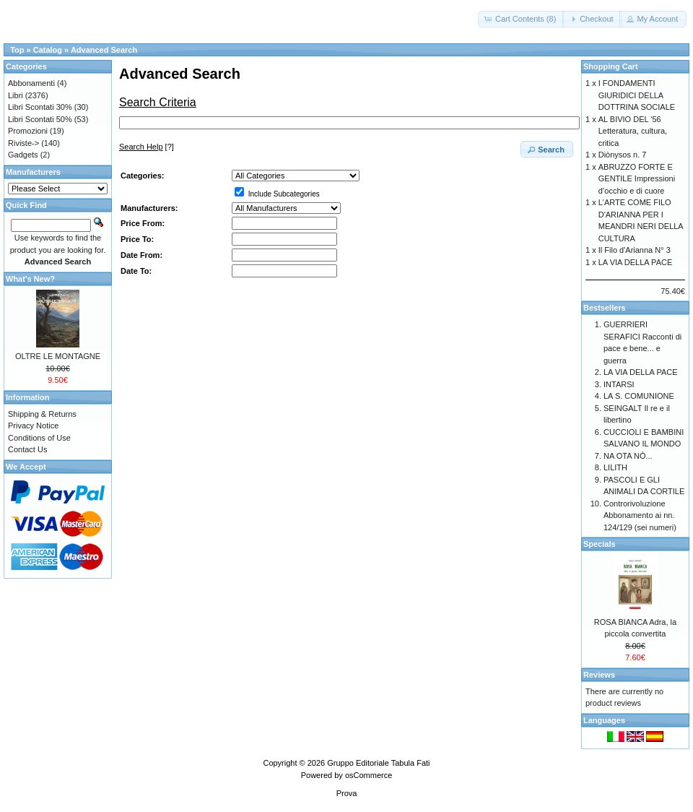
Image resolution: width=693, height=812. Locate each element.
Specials (599, 544)
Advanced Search (104, 50)
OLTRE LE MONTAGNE (57, 356)
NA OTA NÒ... (628, 456)
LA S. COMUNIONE (638, 396)
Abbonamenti (31, 83)
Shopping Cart (610, 66)
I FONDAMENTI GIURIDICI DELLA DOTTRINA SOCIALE (636, 95)
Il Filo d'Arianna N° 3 (634, 250)
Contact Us (27, 449)
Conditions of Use (39, 437)
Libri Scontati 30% (40, 107)
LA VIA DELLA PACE (635, 262)
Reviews (599, 674)
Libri (15, 95)
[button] (521, 19)
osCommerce (368, 775)
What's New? (30, 279)
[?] (146, 146)
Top (17, 50)
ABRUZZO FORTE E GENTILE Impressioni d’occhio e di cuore (636, 179)
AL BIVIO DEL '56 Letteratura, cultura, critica (632, 131)
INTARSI (619, 384)
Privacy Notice (33, 425)
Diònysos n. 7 (622, 154)
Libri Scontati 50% (40, 119)
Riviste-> (23, 143)
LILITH (615, 467)
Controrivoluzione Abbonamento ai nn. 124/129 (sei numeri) (639, 515)
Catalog (47, 50)
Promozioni (28, 130)
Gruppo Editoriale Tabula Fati (378, 763)
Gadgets (23, 154)
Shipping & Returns (42, 414)
